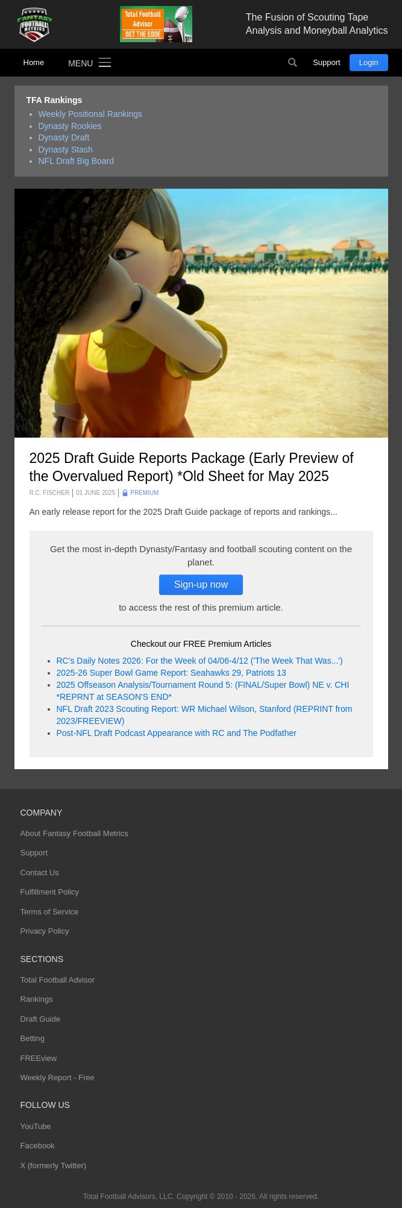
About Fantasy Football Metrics (74, 833)
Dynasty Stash (66, 149)
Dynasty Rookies (70, 126)
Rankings (36, 999)
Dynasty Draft (64, 137)
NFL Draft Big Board (77, 161)
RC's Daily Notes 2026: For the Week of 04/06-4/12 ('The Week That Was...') (200, 660)
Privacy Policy (44, 931)
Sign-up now (201, 584)
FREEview (38, 1058)
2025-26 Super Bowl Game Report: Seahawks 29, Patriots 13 (171, 673)
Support (327, 62)
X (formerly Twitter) (53, 1165)
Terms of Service (49, 911)
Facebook (37, 1145)
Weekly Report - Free (57, 1077)
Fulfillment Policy (50, 891)
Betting (32, 1038)
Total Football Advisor (57, 979)
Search (292, 63)
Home (34, 62)
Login (368, 62)
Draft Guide (40, 1019)
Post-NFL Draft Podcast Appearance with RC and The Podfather (177, 733)
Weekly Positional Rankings (91, 114)
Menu (80, 63)
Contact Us (39, 872)
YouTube (35, 1126)
